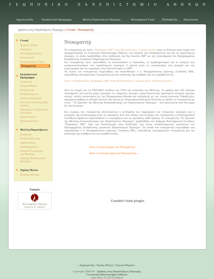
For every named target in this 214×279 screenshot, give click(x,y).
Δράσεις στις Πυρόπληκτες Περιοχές (41, 30)
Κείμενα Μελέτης (30, 138)
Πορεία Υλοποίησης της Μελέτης (31, 152)
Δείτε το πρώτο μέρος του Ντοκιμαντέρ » (113, 146)
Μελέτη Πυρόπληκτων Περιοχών (102, 19)
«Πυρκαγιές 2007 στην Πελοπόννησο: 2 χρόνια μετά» (124, 49)
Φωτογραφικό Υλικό (143, 19)
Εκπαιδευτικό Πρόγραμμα (57, 19)
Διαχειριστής (87, 265)
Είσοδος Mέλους (29, 174)
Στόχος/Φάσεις (28, 85)
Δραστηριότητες (29, 120)
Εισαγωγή (25, 81)
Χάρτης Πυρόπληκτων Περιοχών (33, 159)
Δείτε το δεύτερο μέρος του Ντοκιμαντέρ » (114, 153)
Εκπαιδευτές (27, 89)
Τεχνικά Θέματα (124, 265)
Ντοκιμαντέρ (169, 19)
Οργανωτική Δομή (30, 98)
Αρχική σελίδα (24, 19)
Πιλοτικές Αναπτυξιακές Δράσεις (34, 104)
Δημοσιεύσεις (28, 116)
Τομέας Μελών (105, 265)
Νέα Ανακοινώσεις (30, 53)
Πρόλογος (25, 49)
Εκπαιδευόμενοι (29, 93)
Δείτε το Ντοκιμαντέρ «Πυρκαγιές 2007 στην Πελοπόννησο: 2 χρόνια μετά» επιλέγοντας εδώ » (118, 80)
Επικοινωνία (191, 19)
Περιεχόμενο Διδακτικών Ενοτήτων (34, 111)
